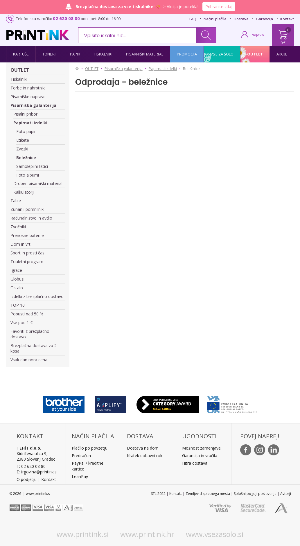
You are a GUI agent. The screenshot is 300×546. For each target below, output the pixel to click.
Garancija (264, 18)
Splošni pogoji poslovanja (255, 493)
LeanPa (79, 476)
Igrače (16, 270)
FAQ (192, 18)
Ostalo (16, 287)
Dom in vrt (20, 244)
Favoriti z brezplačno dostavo (29, 334)
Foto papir (26, 131)
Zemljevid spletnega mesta (208, 493)
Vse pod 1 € (21, 322)
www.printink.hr (147, 534)
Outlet (255, 54)
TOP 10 (17, 305)
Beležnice (26, 157)
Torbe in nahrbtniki (28, 88)
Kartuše (21, 54)
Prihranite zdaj (218, 6)
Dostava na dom (143, 448)
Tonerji (49, 54)
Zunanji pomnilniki (27, 209)
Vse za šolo (222, 54)
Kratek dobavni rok (144, 455)
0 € (283, 42)
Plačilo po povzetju (89, 448)
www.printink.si (83, 534)
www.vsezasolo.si (214, 534)
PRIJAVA (257, 34)
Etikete (22, 140)
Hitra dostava (194, 463)
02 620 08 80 (66, 18)
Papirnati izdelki (30, 122)
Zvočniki (18, 226)
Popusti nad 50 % (26, 314)
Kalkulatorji (23, 192)
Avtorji (285, 493)
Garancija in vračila (199, 455)
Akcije (282, 54)
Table (15, 200)
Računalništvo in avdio (31, 218)
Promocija (187, 54)
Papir (75, 54)
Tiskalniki (103, 54)
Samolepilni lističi (32, 166)
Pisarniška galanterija (33, 105)
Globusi (17, 279)
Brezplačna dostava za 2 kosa (33, 348)
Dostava (241, 18)
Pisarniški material (144, 54)
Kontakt (287, 18)
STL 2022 (158, 493)
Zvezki (22, 149)
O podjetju (27, 479)
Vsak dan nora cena (28, 359)
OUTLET (19, 70)
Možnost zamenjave (201, 448)
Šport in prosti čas (27, 253)
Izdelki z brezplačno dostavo (37, 296)
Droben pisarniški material (37, 183)
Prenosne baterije (27, 235)
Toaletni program (26, 261)
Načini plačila (215, 18)
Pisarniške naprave (28, 96)
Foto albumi (27, 175)
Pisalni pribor (25, 114)
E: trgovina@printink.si (37, 472)
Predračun (81, 455)
